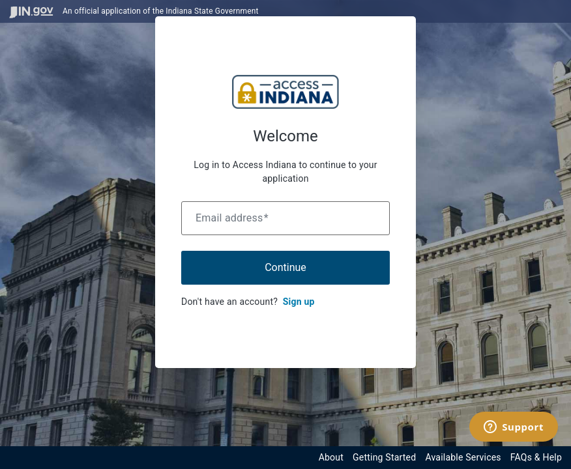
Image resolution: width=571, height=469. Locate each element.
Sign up (299, 301)
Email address (232, 218)
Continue (285, 267)
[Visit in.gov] (31, 11)
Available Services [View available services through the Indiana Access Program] (463, 457)
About (331, 457)
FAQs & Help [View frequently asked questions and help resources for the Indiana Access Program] (536, 457)
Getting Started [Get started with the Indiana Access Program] (384, 457)
